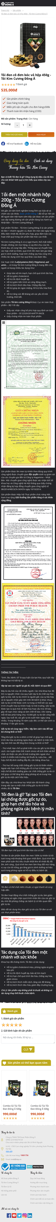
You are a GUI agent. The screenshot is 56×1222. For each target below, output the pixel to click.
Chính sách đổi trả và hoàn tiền (42, 1199)
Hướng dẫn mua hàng (38, 1182)
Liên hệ (4, 1195)
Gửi (28, 1049)
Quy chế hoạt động (37, 1178)
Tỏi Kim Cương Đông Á (10, 1182)
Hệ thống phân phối (8, 1190)
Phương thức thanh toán (39, 1186)
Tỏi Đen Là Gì (6, 1186)
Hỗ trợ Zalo (35, 143)
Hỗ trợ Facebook (15, 143)
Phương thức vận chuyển (39, 1190)
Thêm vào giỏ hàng (14, 134)
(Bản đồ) (9, 1151)
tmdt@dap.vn (16, 1159)
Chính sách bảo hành (38, 1195)
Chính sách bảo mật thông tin (41, 1203)
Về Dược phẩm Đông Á (10, 1178)
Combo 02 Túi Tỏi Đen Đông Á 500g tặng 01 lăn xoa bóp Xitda (13, 1107)
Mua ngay (41, 134)
